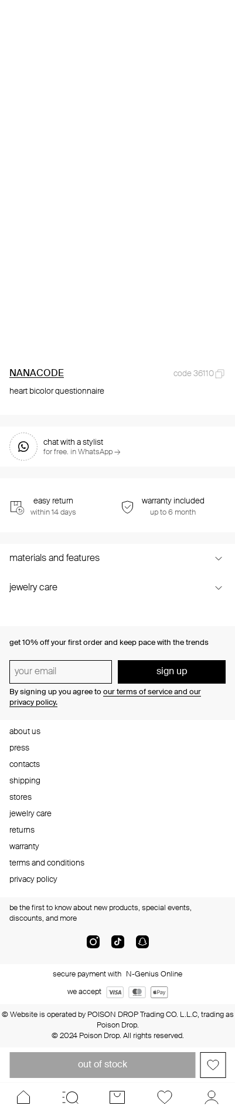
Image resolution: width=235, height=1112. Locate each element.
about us (24, 732)
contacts (24, 765)
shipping (24, 781)
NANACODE (36, 373)
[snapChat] (142, 946)
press (19, 748)
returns (22, 830)
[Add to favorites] (212, 1065)
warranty (24, 847)
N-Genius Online (154, 974)
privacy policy (33, 880)
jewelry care (30, 814)
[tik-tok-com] (118, 946)
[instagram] (93, 946)
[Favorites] (164, 1097)
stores (20, 797)
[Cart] (117, 1097)
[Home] (23, 1097)
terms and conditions (46, 863)
